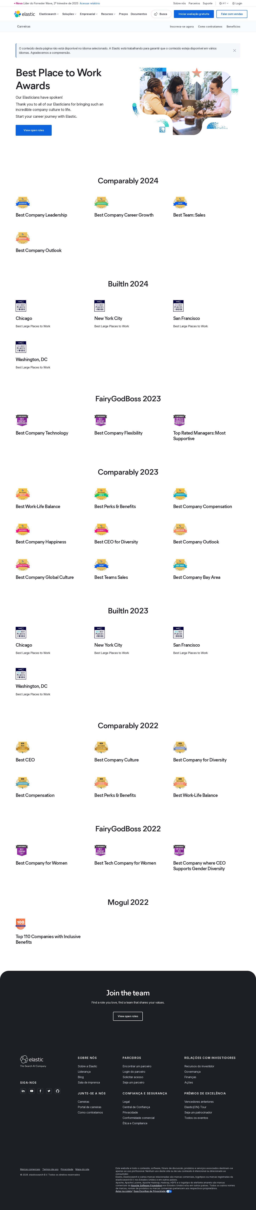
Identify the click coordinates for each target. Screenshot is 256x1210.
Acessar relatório (90, 3)
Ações (188, 1082)
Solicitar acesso (133, 1077)
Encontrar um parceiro (137, 1066)
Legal (126, 1101)
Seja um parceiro (133, 1082)
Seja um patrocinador (198, 1112)
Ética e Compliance (135, 1123)
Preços (123, 14)
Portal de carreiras (89, 1107)
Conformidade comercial (138, 1118)
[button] (234, 50)
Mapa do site (82, 1169)
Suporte (207, 3)
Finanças (190, 1077)
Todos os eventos (196, 1118)
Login (237, 3)
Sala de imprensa (89, 1082)
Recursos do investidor (199, 1066)
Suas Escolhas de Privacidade (150, 1191)
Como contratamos (210, 26)
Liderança (84, 1071)
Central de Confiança (136, 1107)
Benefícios (233, 26)
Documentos (139, 14)
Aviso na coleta (124, 1191)
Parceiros (194, 3)
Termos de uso (50, 1169)
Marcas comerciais (30, 1169)
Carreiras (23, 26)
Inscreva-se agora (182, 26)
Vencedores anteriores (199, 1101)
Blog (81, 1077)
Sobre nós (179, 3)
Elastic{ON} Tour (195, 1107)
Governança (192, 1071)
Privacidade (130, 1112)
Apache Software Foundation (146, 1185)
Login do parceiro (134, 1071)
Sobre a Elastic (87, 1066)
